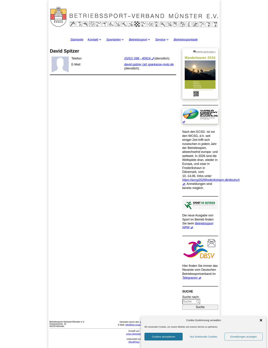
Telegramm (190, 277)
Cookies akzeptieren (163, 336)
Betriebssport (138, 39)
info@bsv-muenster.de (136, 324)
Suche (200, 307)
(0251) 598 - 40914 (137, 58)
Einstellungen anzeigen (243, 336)
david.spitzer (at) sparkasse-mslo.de (149, 64)
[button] (261, 320)
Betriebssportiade (186, 39)
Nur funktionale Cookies (203, 336)
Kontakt (93, 39)
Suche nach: (190, 297)
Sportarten (113, 39)
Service (160, 39)
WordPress (134, 342)
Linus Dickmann (134, 334)
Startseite (76, 39)
